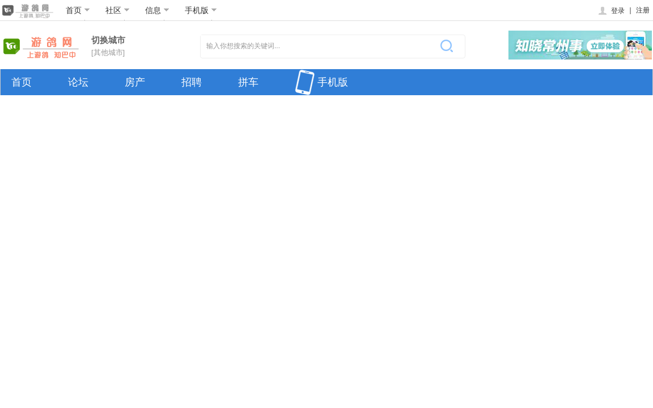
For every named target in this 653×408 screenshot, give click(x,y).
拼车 (248, 82)
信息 (157, 10)
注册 (643, 10)
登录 (611, 11)
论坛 (78, 82)
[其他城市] (108, 52)
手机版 (201, 10)
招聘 (191, 82)
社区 (117, 10)
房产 (135, 82)
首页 (78, 10)
